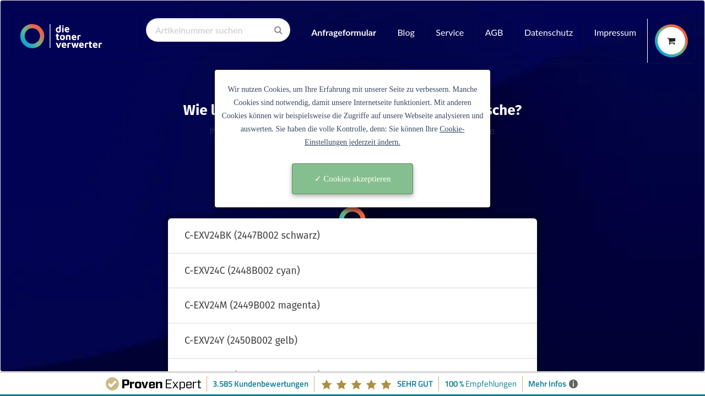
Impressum (615, 32)
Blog (405, 32)
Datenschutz (548, 32)
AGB (494, 32)
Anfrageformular (343, 32)
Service (450, 32)
